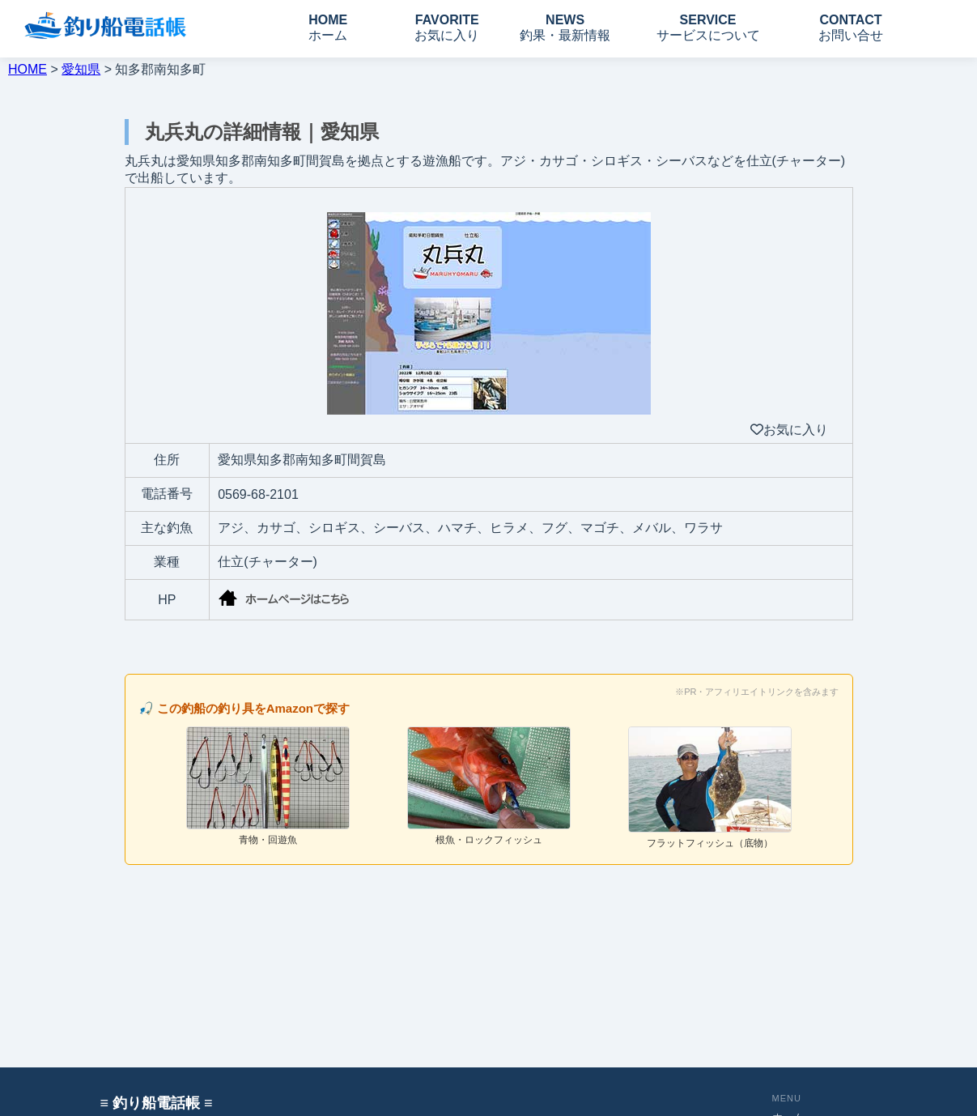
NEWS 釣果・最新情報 (565, 27)
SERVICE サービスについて (708, 27)
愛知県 (81, 69)
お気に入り (789, 430)
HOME (27, 69)
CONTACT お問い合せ (850, 27)
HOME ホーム (327, 27)
